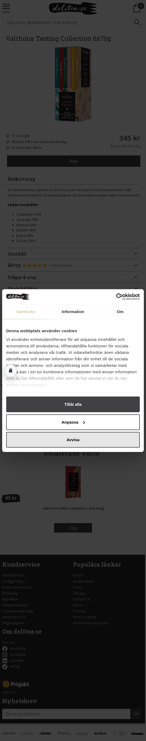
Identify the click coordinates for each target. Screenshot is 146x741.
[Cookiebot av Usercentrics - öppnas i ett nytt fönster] (116, 296)
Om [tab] (120, 311)
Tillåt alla (73, 404)
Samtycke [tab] (25, 311)
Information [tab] (73, 311)
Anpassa (73, 422)
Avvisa (73, 439)
